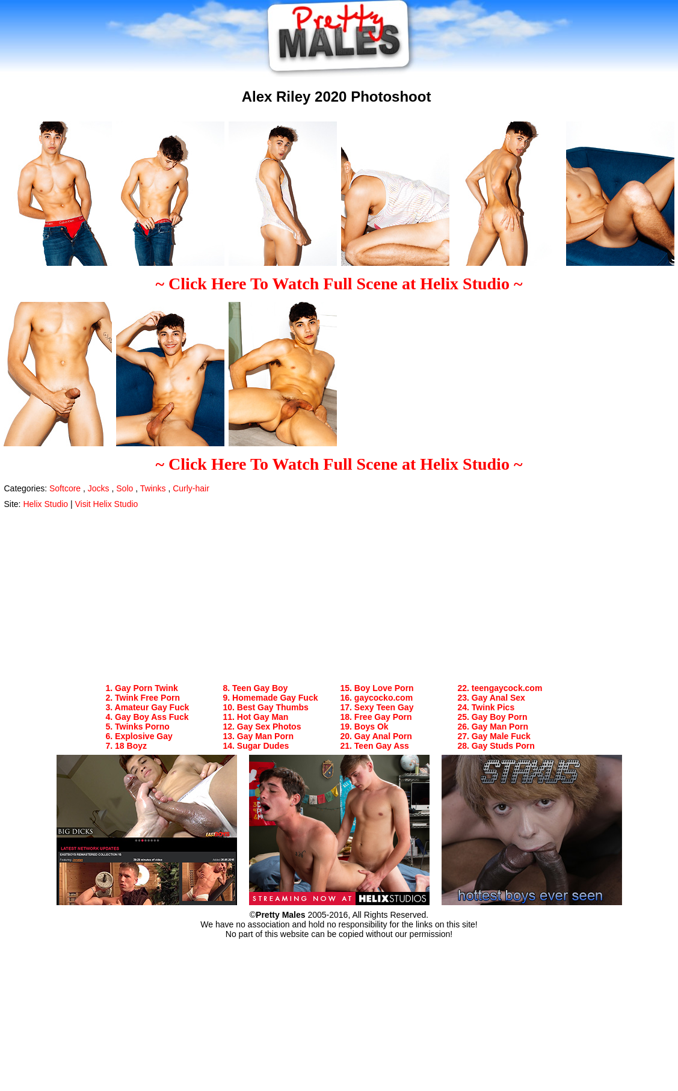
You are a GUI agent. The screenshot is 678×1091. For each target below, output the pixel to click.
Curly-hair (191, 488)
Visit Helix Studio (106, 504)
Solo (124, 488)
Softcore (65, 488)
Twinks (153, 488)
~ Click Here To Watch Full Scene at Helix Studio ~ (339, 283)
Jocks (98, 488)
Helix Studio (45, 504)
